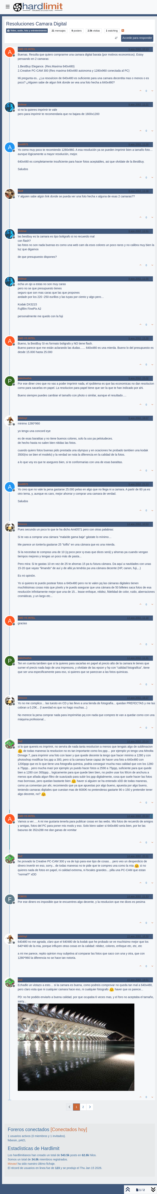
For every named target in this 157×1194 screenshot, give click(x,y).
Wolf (20, 191)
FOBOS (22, 896)
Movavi (12, 1163)
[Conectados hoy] (69, 1129)
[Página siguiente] (89, 1107)
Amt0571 (23, 144)
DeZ (20, 741)
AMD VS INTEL (26, 49)
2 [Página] (83, 1107)
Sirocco (22, 524)
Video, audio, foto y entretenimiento (27, 30)
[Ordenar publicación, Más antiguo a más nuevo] (116, 38)
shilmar (22, 104)
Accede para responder (137, 37)
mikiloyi (22, 418)
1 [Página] (76, 1107)
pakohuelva (24, 378)
